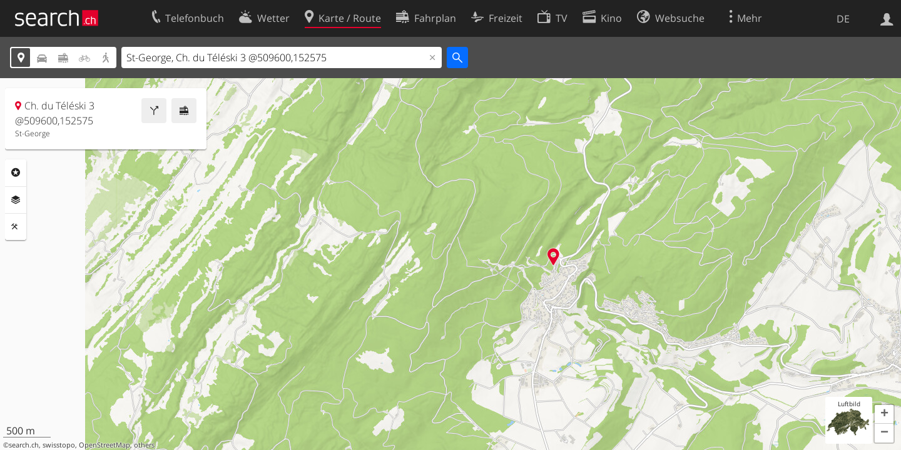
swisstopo (59, 445)
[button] (884, 414)
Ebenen (15, 200)
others (144, 445)
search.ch (24, 445)
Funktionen (15, 227)
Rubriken (15, 172)
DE (843, 19)
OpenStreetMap (104, 445)
